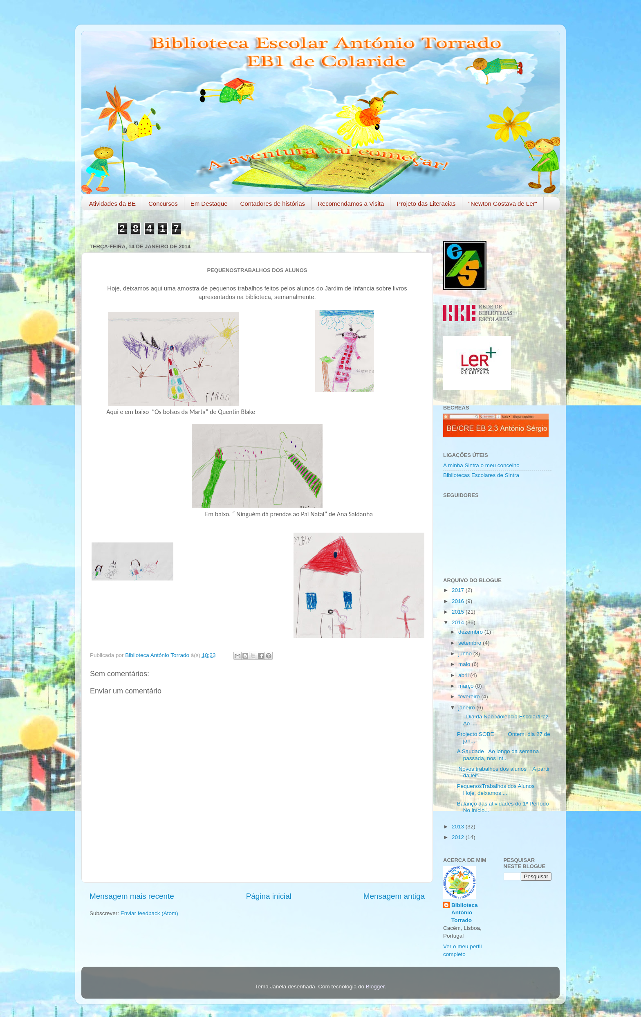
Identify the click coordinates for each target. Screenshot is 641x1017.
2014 (459, 622)
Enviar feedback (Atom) (149, 913)
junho (465, 653)
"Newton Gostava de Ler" (502, 203)
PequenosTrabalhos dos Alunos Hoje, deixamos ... (497, 789)
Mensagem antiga (394, 896)
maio (465, 664)
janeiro (467, 707)
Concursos (163, 203)
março (466, 686)
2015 (459, 612)
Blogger (375, 986)
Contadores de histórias (272, 203)
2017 (459, 590)
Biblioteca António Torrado (464, 913)
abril (464, 675)
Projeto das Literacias (426, 203)
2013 (459, 827)
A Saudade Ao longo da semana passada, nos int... (498, 754)
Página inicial (268, 896)
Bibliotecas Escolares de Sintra (481, 475)
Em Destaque (209, 203)
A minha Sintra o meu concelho (481, 465)
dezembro (471, 632)
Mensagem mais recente (132, 896)
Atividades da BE (112, 203)
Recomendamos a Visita (351, 203)
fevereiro (469, 696)
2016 (459, 601)
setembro (470, 643)
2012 (459, 837)
